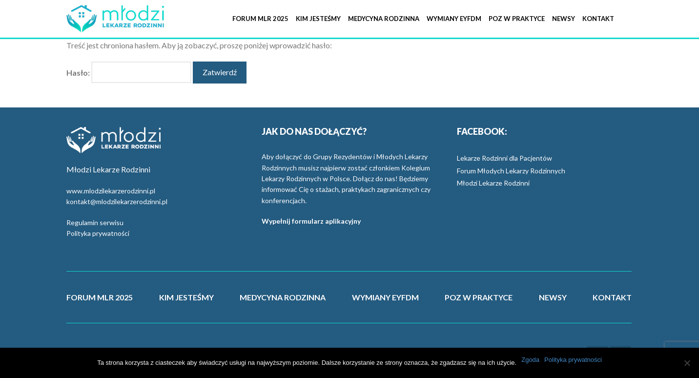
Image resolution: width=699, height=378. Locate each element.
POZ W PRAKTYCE (479, 297)
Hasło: (128, 73)
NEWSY (553, 297)
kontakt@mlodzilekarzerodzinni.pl (116, 201)
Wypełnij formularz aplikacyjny (311, 221)
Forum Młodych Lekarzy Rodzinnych (511, 171)
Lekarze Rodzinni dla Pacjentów (504, 158)
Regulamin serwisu (94, 222)
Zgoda (530, 359)
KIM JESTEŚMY (186, 297)
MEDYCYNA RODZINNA (283, 297)
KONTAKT (612, 297)
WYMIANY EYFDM (385, 297)
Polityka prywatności (97, 233)
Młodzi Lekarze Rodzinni (493, 183)
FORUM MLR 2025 (99, 297)
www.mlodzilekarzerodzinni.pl (110, 191)
